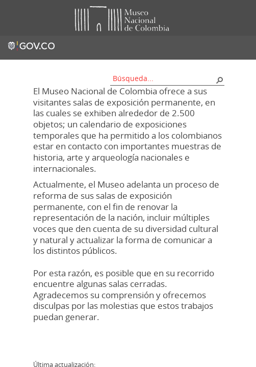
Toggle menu (15, 18)
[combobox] (164, 78)
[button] (219, 79)
